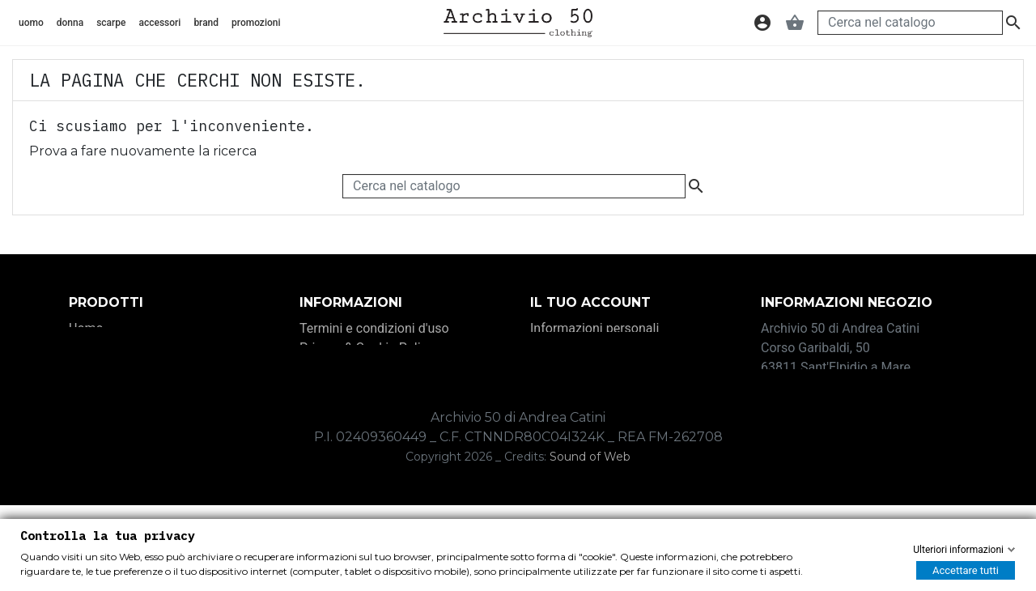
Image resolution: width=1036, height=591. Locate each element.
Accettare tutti (965, 570)
